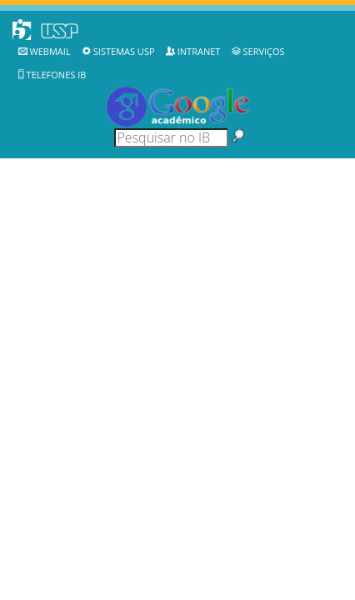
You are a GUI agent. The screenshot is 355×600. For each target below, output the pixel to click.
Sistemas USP (124, 51)
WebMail (50, 51)
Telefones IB (57, 74)
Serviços (264, 51)
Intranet (199, 51)
